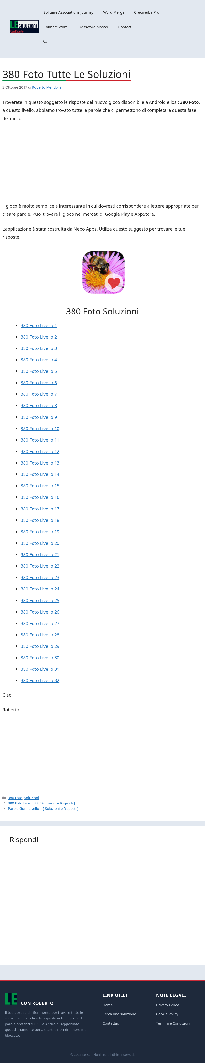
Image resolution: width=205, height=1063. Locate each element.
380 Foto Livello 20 (40, 543)
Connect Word (55, 26)
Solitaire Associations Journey (68, 12)
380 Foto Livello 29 (40, 646)
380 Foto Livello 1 (39, 325)
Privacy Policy (167, 1004)
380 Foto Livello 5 (39, 371)
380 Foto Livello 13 (40, 463)
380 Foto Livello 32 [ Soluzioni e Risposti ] (41, 803)
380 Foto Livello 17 (40, 509)
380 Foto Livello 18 (40, 520)
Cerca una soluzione (119, 1013)
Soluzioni (31, 797)
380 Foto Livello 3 (39, 348)
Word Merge (113, 12)
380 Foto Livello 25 (40, 600)
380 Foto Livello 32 (40, 680)
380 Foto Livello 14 (40, 474)
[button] (45, 41)
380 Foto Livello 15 (40, 485)
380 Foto (15, 797)
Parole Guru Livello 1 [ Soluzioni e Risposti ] (43, 808)
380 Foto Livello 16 (40, 497)
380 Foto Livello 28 (40, 635)
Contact (124, 26)
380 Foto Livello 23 (40, 577)
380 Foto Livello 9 (39, 417)
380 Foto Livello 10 (40, 428)
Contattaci (111, 1023)
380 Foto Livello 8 (39, 405)
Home (108, 1004)
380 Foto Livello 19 (40, 531)
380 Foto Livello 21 (40, 554)
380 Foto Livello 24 (40, 589)
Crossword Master (92, 26)
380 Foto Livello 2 (39, 337)
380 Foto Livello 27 (40, 623)
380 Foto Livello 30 (40, 657)
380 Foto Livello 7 (39, 394)
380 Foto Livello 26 (40, 612)
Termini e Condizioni (173, 1023)
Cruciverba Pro (146, 12)
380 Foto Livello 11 (40, 440)
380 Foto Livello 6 (39, 382)
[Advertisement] (102, 163)
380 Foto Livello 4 (39, 360)
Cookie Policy (167, 1013)
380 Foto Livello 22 (40, 566)
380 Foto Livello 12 (40, 451)
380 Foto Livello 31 (40, 669)
